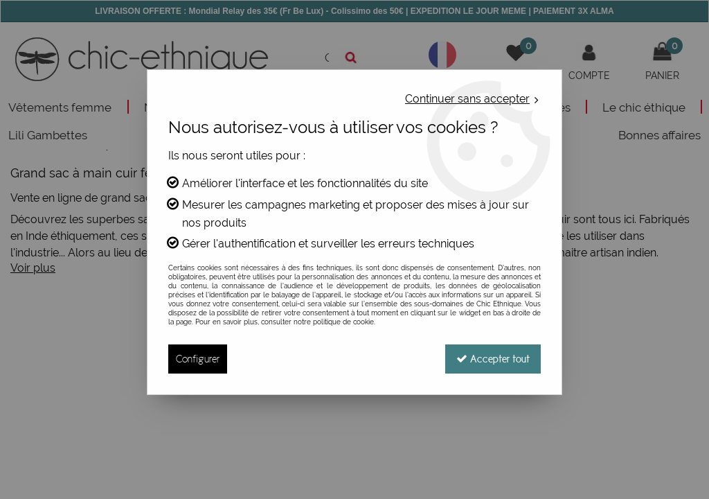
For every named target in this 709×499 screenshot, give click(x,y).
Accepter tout (493, 359)
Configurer (197, 359)
